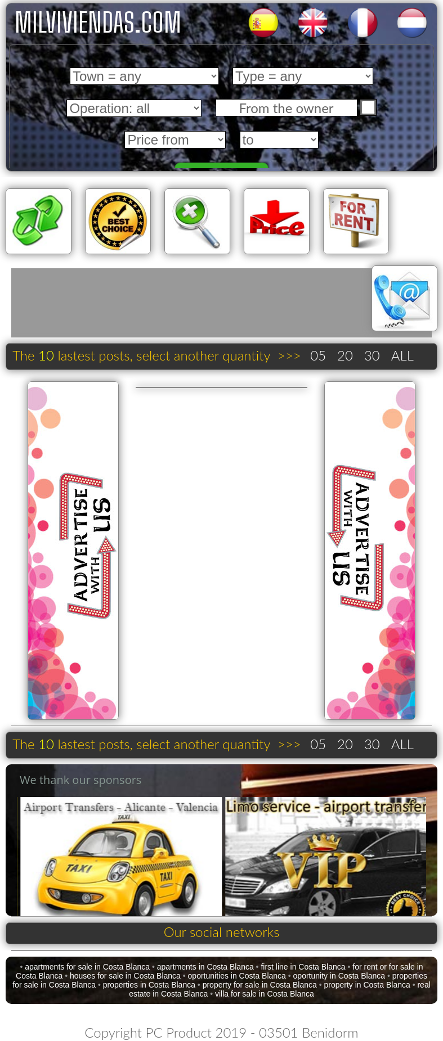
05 (318, 355)
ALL (402, 355)
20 (345, 355)
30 (372, 355)
